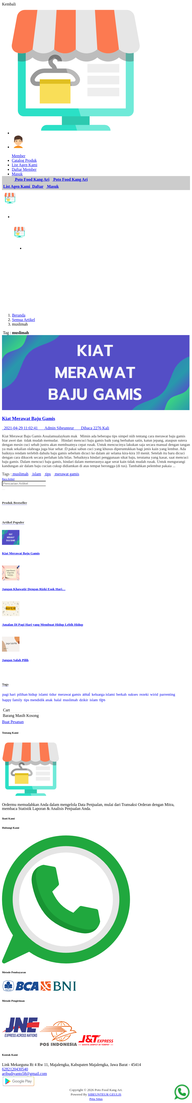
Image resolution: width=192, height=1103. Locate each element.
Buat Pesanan (13, 722)
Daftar (37, 186)
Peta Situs (96, 1099)
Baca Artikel (8, 479)
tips (47, 474)
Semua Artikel (23, 320)
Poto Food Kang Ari (31, 179)
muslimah (20, 474)
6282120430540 (15, 1069)
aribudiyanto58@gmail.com (24, 1073)
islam (36, 474)
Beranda (18, 315)
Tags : (7, 474)
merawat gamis (66, 474)
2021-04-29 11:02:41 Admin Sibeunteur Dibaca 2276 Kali (55, 428)
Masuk (52, 186)
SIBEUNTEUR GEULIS (105, 1094)
